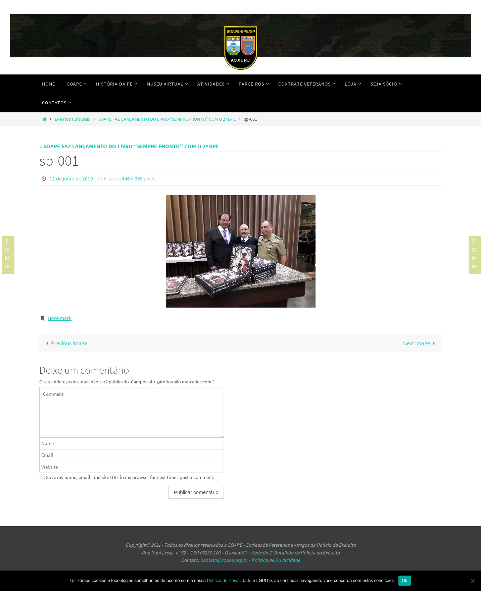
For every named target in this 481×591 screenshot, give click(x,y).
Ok (404, 580)
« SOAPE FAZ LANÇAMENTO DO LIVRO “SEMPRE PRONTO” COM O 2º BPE (129, 146)
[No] (472, 580)
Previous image (65, 343)
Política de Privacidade (275, 560)
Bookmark (59, 318)
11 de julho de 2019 (71, 178)
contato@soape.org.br (224, 560)
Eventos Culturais (72, 119)
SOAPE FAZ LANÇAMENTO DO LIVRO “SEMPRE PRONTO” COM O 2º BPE (167, 119)
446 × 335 (132, 178)
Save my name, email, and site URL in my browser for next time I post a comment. (130, 477)
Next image (420, 343)
